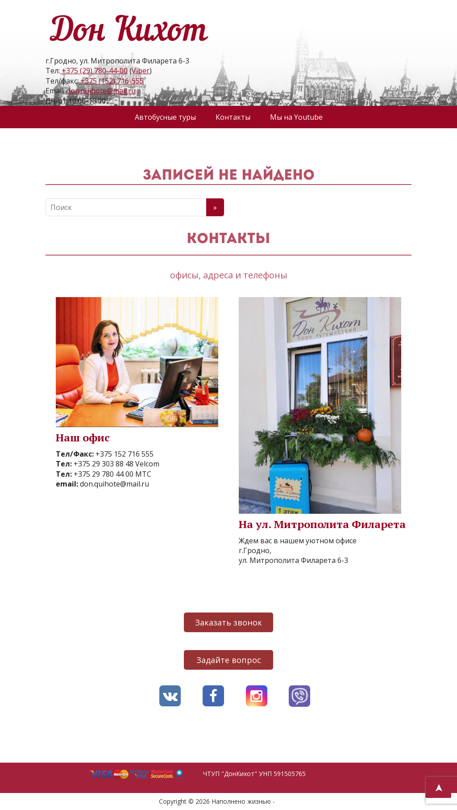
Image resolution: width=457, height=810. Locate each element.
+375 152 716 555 (124, 454)
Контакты (233, 117)
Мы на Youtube (296, 117)
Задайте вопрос (228, 660)
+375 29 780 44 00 (102, 474)
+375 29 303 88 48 (102, 464)
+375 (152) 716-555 (111, 81)
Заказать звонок (228, 622)
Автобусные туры (165, 117)
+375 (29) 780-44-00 (94, 71)
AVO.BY (288, 801)
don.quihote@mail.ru (100, 91)
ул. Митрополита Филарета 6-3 (293, 560)
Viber (141, 71)
